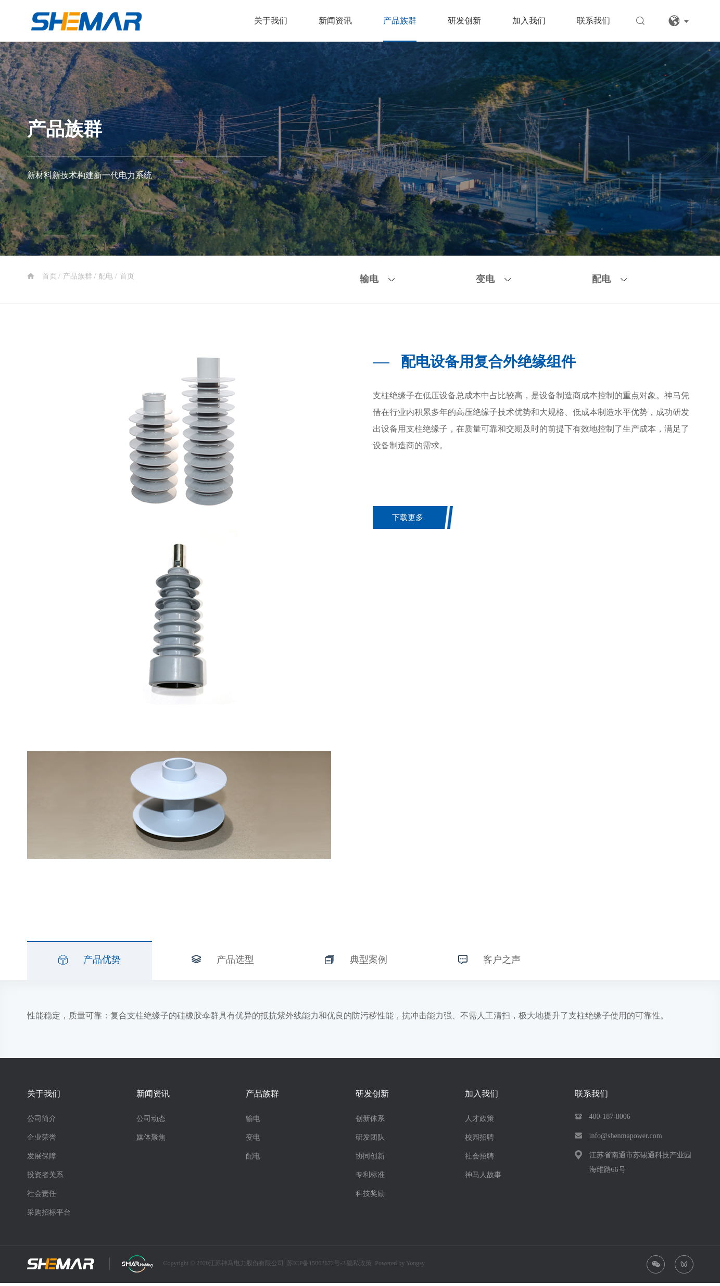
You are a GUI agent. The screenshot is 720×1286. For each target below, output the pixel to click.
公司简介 (41, 1121)
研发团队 (370, 1140)
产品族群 (399, 20)
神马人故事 (483, 1177)
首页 (50, 276)
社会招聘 (479, 1159)
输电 (253, 1121)
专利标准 (370, 1177)
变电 (253, 1140)
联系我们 (593, 20)
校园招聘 (479, 1140)
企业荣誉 (41, 1140)
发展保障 (41, 1159)
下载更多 (411, 518)
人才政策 (479, 1121)
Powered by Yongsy (400, 1265)
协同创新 (370, 1159)
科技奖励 (370, 1196)
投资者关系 (45, 1177)
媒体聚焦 (151, 1140)
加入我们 (529, 20)
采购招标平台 (49, 1215)
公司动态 (151, 1121)
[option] (179, 429)
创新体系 (370, 1121)
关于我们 (270, 20)
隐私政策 (359, 1265)
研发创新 (464, 20)
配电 (106, 276)
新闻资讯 (335, 20)
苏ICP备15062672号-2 (317, 1265)
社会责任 (41, 1196)
